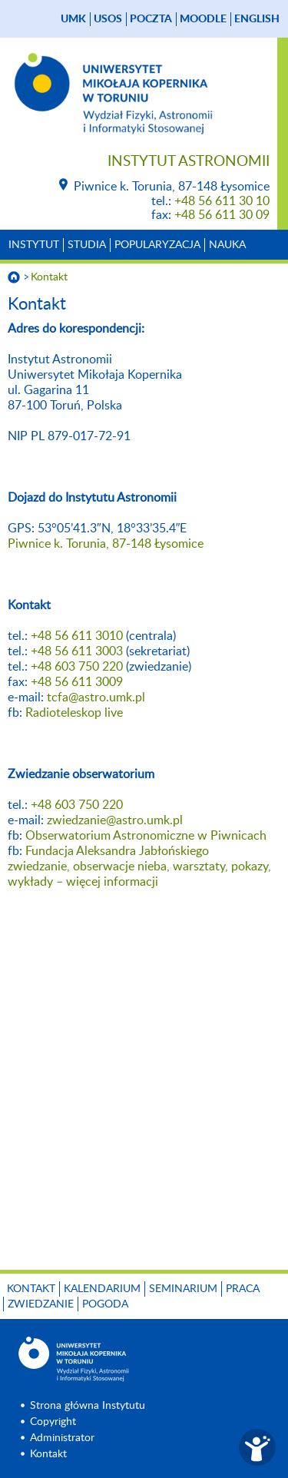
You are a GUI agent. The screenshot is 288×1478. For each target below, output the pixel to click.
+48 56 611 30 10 (222, 201)
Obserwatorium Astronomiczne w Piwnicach (145, 836)
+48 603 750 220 (77, 667)
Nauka (227, 245)
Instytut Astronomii (189, 161)
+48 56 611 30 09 (222, 215)
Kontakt (49, 277)
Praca (243, 1289)
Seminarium (183, 1289)
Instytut (33, 245)
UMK (73, 19)
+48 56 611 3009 (77, 682)
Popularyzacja (157, 245)
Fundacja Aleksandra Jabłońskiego (117, 851)
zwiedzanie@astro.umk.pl (115, 820)
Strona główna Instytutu (87, 1405)
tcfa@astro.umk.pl (96, 697)
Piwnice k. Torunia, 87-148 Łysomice (106, 544)
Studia (87, 245)
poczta (151, 19)
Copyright (53, 1422)
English (257, 19)
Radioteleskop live (74, 713)
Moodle (203, 19)
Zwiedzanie (41, 1304)
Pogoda (105, 1304)
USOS (108, 19)
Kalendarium (102, 1289)
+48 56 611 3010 (77, 636)
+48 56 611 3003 (77, 651)
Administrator (62, 1438)
